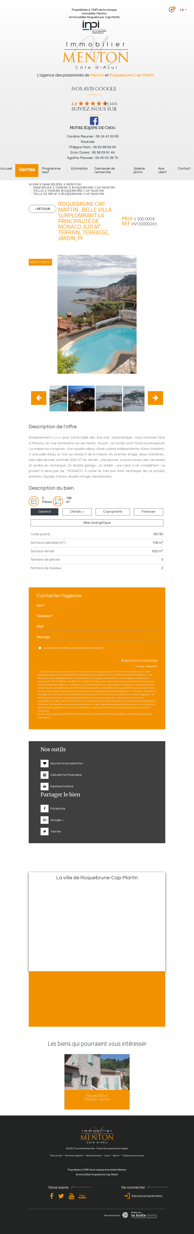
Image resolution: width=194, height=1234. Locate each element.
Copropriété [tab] (112, 511)
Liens (107, 1156)
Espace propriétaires (143, 1196)
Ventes (27, 169)
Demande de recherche (104, 170)
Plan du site (56, 1156)
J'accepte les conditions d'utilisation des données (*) (73, 647)
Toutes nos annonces (133, 1156)
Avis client (162, 170)
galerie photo (139, 170)
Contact (184, 168)
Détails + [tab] (77, 511)
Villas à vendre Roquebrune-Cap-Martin (68, 190)
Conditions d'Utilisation (128, 714)
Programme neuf (51, 170)
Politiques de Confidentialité (94, 714)
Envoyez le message (139, 660)
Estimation (79, 168)
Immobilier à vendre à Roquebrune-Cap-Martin (74, 187)
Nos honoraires (93, 1156)
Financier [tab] (148, 511)
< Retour (42, 208)
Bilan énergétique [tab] (97, 523)
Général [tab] (44, 511)
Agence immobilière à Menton (55, 184)
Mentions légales (74, 1156)
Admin (116, 1156)
